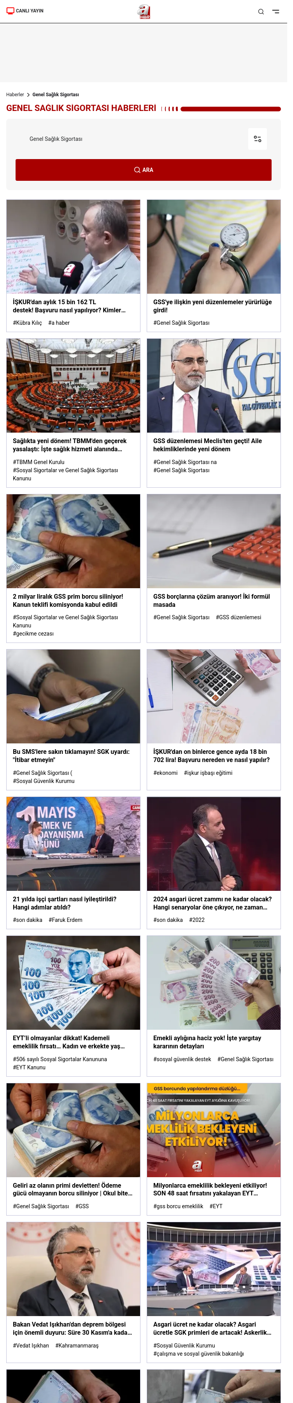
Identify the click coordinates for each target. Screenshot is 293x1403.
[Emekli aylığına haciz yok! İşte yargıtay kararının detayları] (214, 1005)
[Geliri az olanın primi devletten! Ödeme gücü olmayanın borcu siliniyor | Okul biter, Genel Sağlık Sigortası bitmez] (73, 1149)
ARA (143, 169)
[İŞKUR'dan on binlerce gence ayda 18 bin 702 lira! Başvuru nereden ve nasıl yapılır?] (214, 719)
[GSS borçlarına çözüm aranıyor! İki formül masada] (214, 568)
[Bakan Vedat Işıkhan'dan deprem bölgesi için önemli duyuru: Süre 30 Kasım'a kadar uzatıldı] (73, 1292)
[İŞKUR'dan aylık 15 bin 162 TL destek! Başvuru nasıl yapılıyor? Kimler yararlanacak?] (73, 265)
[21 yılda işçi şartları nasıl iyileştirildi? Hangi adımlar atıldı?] (73, 863)
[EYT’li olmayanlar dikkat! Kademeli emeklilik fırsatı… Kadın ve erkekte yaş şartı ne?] (73, 1005)
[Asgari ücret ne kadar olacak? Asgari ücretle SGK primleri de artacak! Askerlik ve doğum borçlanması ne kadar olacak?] (214, 1292)
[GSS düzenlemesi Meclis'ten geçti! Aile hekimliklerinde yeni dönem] (214, 412)
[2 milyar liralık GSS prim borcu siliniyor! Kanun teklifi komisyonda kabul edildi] (73, 568)
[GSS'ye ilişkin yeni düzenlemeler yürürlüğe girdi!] (214, 265)
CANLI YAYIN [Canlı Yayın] (25, 10)
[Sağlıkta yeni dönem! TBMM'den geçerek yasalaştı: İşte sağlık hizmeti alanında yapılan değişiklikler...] (73, 412)
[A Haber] (144, 11)
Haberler (15, 94)
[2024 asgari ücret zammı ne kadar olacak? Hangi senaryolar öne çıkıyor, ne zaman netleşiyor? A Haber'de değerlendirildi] (214, 863)
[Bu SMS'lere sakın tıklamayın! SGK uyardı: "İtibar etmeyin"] (73, 719)
